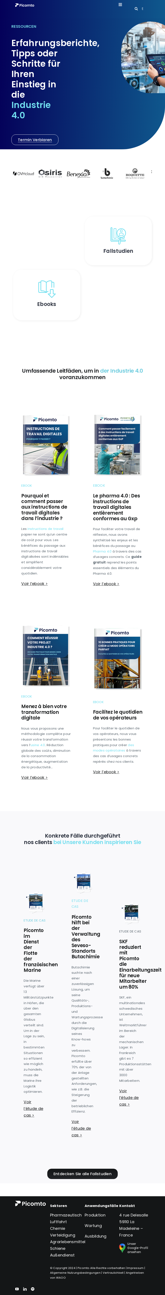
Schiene (58, 1248)
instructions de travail (45, 528)
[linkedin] (25, 1289)
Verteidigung (62, 1235)
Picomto (84, 1268)
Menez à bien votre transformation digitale (44, 712)
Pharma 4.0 (102, 551)
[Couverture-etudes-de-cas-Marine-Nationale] (35, 893)
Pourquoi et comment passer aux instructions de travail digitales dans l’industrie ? (44, 507)
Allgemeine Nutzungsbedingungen (75, 1273)
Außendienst (62, 1255)
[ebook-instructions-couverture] (46, 408)
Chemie (57, 1228)
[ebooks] (46, 280)
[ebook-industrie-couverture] (46, 619)
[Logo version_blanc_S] (24, 5)
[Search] (136, 8)
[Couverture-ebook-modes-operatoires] (118, 625)
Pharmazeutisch (66, 1215)
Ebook (26, 485)
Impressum (135, 1268)
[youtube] (17, 1289)
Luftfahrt (58, 1221)
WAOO (61, 1278)
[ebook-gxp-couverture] (118, 408)
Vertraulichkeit (113, 1273)
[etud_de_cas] (118, 227)
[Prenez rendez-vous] (34, 139)
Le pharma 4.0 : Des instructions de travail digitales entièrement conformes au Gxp (116, 507)
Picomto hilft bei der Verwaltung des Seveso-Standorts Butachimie (86, 937)
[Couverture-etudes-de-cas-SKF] (130, 904)
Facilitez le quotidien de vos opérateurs (117, 715)
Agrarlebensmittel (68, 1241)
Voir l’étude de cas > (33, 1108)
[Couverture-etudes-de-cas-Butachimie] (83, 873)
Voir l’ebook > (34, 583)
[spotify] (32, 1289)
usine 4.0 (38, 745)
